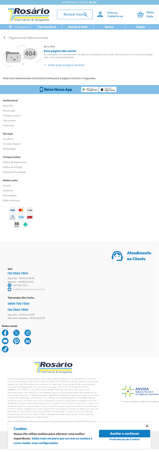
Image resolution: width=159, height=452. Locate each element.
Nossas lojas (9, 110)
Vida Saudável (46, 27)
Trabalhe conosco (12, 115)
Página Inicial (17, 37)
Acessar (7, 185)
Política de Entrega (12, 167)
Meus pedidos (10, 195)
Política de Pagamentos (15, 162)
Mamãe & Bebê (78, 27)
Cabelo (140, 27)
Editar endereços (11, 200)
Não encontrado (38, 37)
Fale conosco (9, 120)
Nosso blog (8, 125)
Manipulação (9, 148)
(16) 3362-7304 (18, 273)
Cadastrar (8, 190)
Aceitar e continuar (124, 433)
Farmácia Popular (12, 143)
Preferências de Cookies (125, 439)
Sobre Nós (8, 105)
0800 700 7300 (18, 303)
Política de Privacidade (14, 172)
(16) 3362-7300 (18, 310)
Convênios (8, 138)
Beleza (109, 27)
